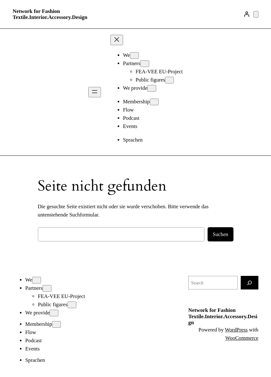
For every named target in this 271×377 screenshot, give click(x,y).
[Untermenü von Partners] (144, 63)
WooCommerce (241, 338)
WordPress (236, 330)
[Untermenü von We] (134, 55)
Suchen (220, 234)
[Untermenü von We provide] (151, 88)
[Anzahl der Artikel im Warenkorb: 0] (255, 14)
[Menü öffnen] (94, 92)
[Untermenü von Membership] (154, 102)
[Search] (249, 282)
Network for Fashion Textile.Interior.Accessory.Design (50, 14)
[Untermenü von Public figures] (169, 80)
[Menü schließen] (116, 40)
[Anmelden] (246, 14)
